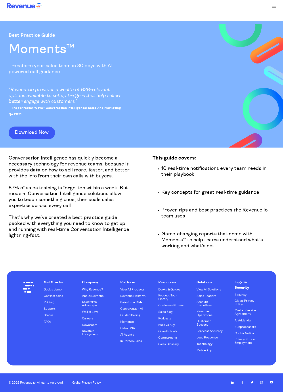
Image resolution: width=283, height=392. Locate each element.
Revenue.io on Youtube (271, 382)
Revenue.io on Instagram (262, 382)
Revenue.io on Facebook (242, 382)
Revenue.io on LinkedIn (232, 382)
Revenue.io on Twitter (252, 382)
